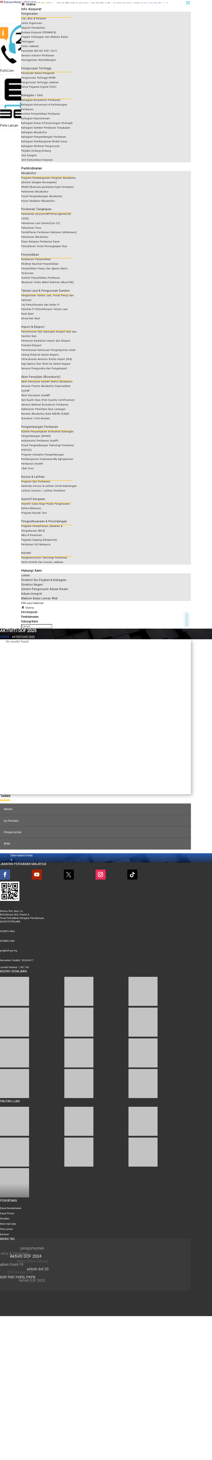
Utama (4, 784)
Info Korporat (29, 760)
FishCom (7, 80)
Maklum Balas (118, 80)
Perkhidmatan (30, 765)
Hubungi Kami (173, 80)
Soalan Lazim (64, 80)
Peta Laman (9, 144)
